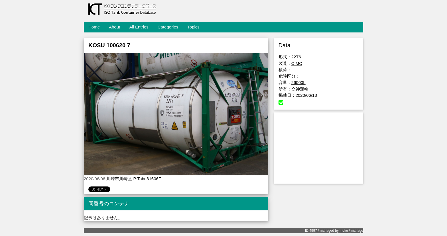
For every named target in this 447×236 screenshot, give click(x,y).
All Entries (139, 26)
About (114, 26)
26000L (298, 82)
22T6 (296, 56)
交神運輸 (299, 89)
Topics (193, 26)
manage (357, 231)
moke (344, 231)
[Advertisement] (318, 148)
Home (94, 26)
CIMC (296, 63)
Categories (168, 26)
